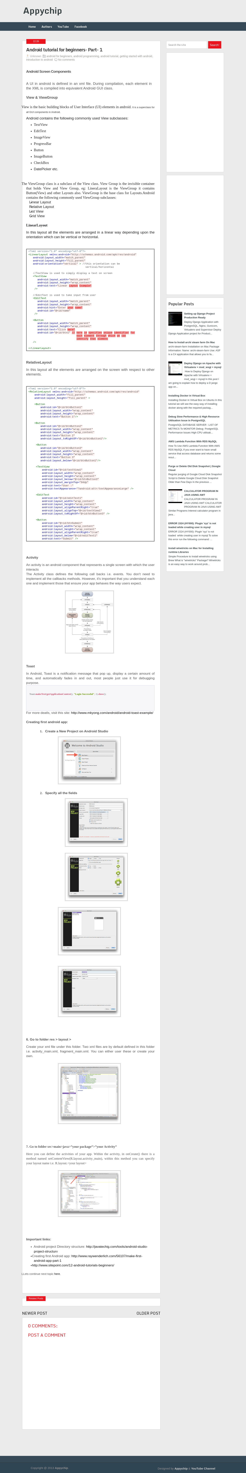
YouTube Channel (203, 1468)
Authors (47, 26)
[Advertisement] (115, 1438)
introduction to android (39, 59)
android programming (86, 56)
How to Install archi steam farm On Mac (191, 342)
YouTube (63, 26)
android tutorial (109, 56)
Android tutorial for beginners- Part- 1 (64, 50)
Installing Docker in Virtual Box (186, 395)
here (57, 1273)
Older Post (148, 1313)
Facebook (81, 26)
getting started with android (136, 56)
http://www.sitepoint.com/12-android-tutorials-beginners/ (73, 1265)
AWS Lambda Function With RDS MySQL (192, 441)
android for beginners (59, 56)
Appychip (42, 10)
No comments (66, 59)
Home (32, 26)
